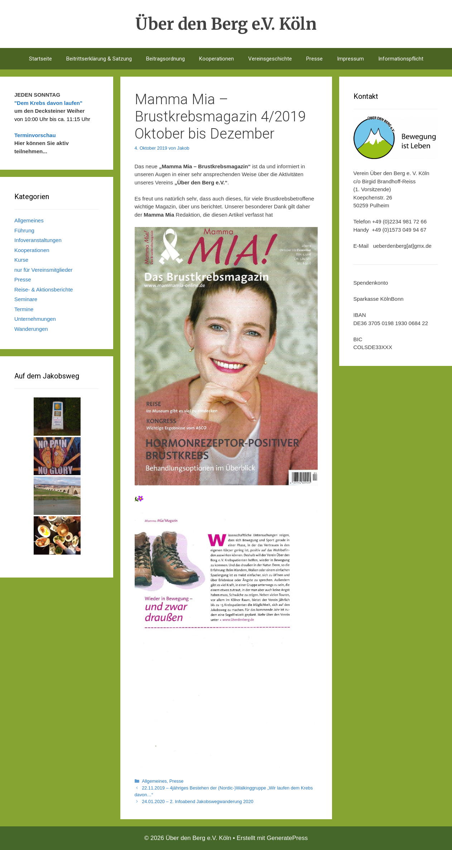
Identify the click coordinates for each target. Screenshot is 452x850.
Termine (23, 309)
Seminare (25, 299)
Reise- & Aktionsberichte (43, 289)
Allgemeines (154, 781)
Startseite (40, 58)
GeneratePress (287, 838)
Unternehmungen (35, 319)
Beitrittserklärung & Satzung (99, 58)
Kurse (21, 260)
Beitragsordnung (165, 58)
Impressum (350, 58)
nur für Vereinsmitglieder (43, 270)
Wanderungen (31, 329)
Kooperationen (216, 58)
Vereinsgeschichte (270, 58)
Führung (24, 230)
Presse (314, 58)
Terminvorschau (35, 135)
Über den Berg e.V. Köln (226, 24)
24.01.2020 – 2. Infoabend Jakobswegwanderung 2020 (197, 801)
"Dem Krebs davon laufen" (48, 103)
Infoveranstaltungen (38, 240)
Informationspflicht (400, 58)
